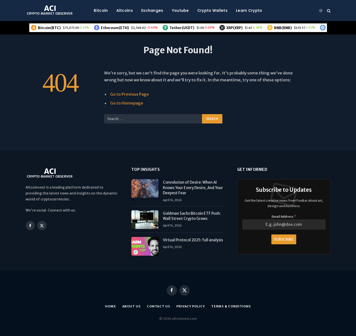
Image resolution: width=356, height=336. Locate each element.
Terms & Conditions (231, 306)
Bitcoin (101, 10)
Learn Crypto (249, 10)
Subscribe (284, 239)
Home (110, 306)
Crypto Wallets (212, 10)
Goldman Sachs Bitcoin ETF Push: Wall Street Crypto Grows (192, 216)
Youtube (180, 10)
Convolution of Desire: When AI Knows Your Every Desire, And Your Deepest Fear (193, 187)
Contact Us (158, 306)
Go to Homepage (126, 103)
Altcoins (124, 10)
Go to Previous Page (129, 94)
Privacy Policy (190, 306)
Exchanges (152, 10)
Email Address (284, 216)
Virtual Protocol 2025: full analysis (193, 240)
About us (131, 306)
